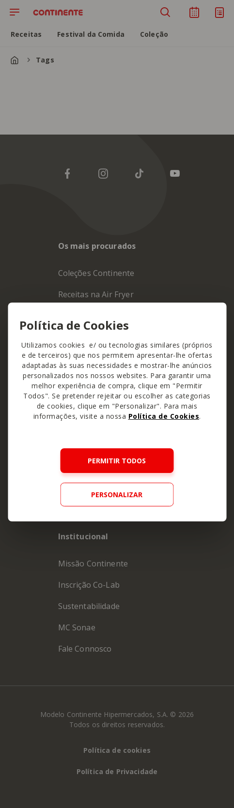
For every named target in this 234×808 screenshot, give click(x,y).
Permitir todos (117, 460)
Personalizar (116, 494)
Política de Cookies (164, 416)
